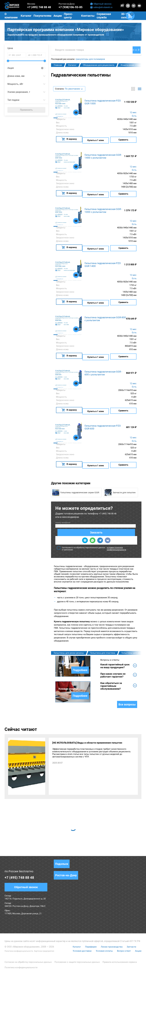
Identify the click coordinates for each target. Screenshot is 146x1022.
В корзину (69, 140)
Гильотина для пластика (102, 630)
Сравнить (123, 140)
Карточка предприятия (52, 999)
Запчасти (132, 995)
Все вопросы (127, 752)
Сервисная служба (104, 15)
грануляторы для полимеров (90, 60)
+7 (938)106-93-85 (70, 7)
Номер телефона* (63, 514)
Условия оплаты (103, 999)
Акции (138, 999)
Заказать (94, 516)
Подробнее (78, 682)
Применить (26, 111)
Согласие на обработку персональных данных (28, 1010)
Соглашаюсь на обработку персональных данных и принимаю (96, 525)
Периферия (90, 995)
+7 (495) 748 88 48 (39, 7)
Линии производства (111, 995)
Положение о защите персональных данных (77, 1010)
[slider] (8, 62)
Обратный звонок (100, 4)
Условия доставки (80, 999)
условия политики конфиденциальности (116, 526)
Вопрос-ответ (123, 999)
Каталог (75, 995)
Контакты (88, 15)
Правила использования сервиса (120, 1010)
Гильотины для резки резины (69, 630)
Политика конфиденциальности (22, 999)
